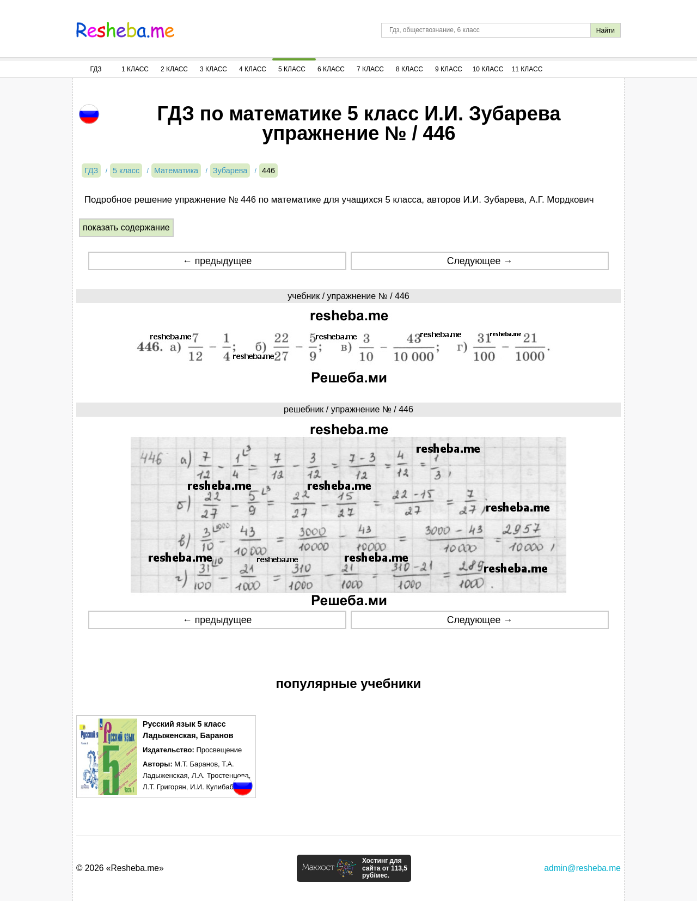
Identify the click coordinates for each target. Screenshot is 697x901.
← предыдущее (217, 260)
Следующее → (480, 260)
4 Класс (252, 69)
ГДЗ (95, 69)
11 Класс (527, 69)
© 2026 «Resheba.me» (120, 868)
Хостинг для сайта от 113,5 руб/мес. (384, 868)
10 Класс (488, 69)
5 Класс (291, 69)
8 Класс (409, 69)
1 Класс (135, 69)
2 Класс (174, 69)
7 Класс (370, 69)
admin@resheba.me (582, 868)
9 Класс (448, 69)
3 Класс (213, 69)
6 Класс (331, 69)
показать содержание (126, 227)
